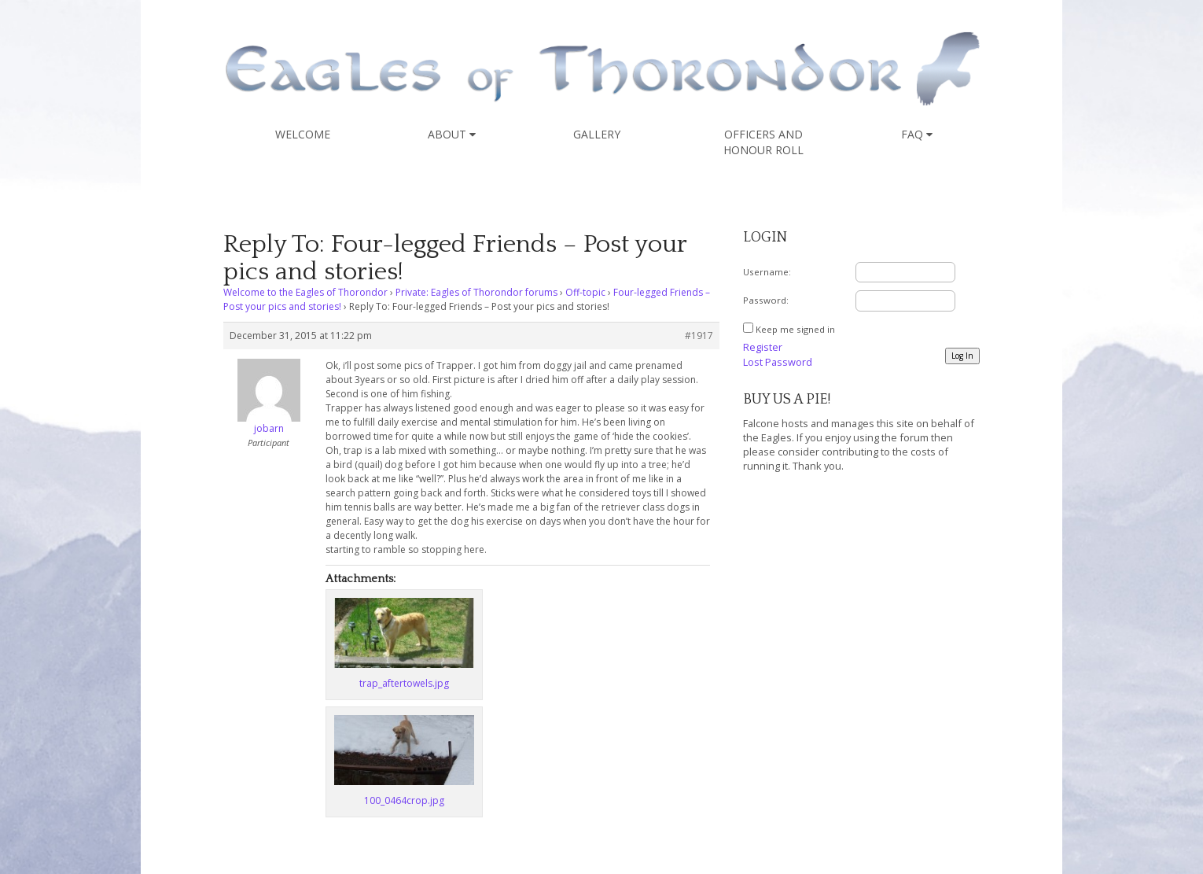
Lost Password (777, 362)
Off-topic (585, 292)
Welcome (302, 134)
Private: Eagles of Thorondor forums (476, 292)
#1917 (699, 335)
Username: (767, 272)
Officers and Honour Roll (763, 142)
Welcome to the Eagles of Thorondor (305, 292)
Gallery (596, 134)
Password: (766, 300)
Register (762, 347)
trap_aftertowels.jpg (404, 683)
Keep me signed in (795, 329)
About (452, 134)
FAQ (917, 134)
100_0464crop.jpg (404, 800)
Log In (962, 355)
